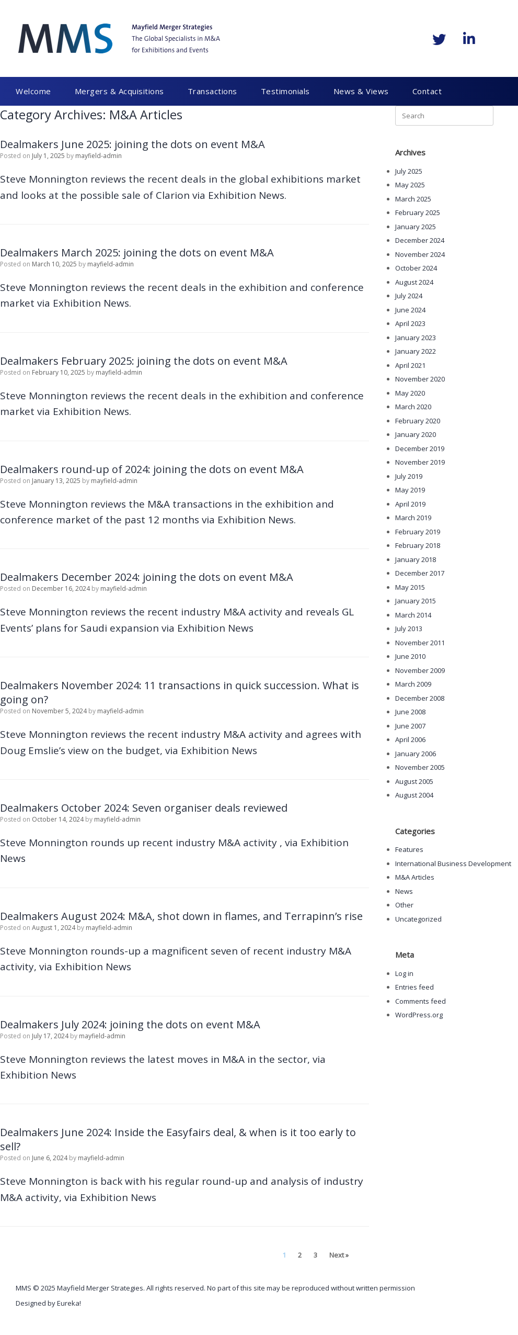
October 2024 (416, 268)
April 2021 (410, 365)
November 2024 (420, 254)
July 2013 (408, 628)
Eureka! (69, 1303)
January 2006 (415, 753)
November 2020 (420, 379)
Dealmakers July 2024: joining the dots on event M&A (130, 1024)
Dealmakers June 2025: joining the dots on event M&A (132, 144)
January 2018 (415, 559)
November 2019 (420, 462)
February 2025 (417, 212)
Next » (339, 1255)
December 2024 (419, 240)
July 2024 (408, 295)
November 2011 (420, 642)
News (404, 891)
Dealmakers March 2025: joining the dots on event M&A (137, 252)
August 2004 (414, 795)
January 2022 (415, 351)
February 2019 (417, 531)
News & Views (361, 91)
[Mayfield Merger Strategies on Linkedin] (468, 38)
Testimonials (285, 91)
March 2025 (413, 199)
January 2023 (415, 337)
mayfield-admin (98, 155)
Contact (427, 91)
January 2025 (415, 226)
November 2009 (420, 670)
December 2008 (419, 698)
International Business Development (453, 863)
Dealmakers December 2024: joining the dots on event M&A (146, 577)
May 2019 (410, 490)
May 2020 (410, 393)
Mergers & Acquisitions (119, 91)
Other (404, 905)
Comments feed (420, 1001)
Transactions (212, 91)
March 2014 (413, 615)
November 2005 (420, 767)
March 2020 (413, 406)
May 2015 (410, 587)
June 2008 (410, 711)
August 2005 (414, 781)
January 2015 (415, 600)
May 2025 (410, 184)
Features (409, 849)
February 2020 (417, 420)
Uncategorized (418, 919)
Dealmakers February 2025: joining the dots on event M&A (143, 361)
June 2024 (410, 310)
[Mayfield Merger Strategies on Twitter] (439, 39)
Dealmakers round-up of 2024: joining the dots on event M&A (152, 469)
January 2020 (415, 434)
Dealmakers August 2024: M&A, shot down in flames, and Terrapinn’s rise (181, 916)
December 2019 (419, 448)
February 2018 (417, 545)
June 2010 (410, 656)
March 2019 (413, 517)
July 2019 (408, 476)
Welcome (33, 91)
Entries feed (414, 987)
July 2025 (408, 171)
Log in (404, 973)
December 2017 (419, 573)
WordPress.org (419, 1014)
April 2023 (410, 323)
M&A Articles (414, 877)
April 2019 (410, 504)
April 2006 (410, 739)
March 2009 (413, 684)
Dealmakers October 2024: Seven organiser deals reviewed (143, 808)
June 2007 (410, 726)
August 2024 (414, 282)
